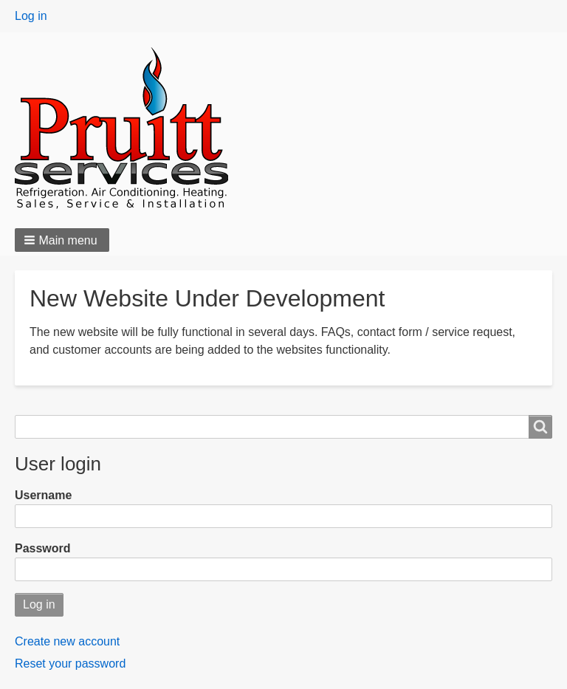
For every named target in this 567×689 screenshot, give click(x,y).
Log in (31, 16)
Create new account (67, 641)
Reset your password (70, 663)
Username (43, 495)
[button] (62, 240)
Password (43, 548)
